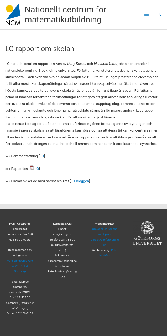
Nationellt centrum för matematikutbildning (65, 14)
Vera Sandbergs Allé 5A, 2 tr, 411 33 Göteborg (20, 266)
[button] (159, 14)
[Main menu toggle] (146, 14)
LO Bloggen (80, 181)
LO (42, 156)
